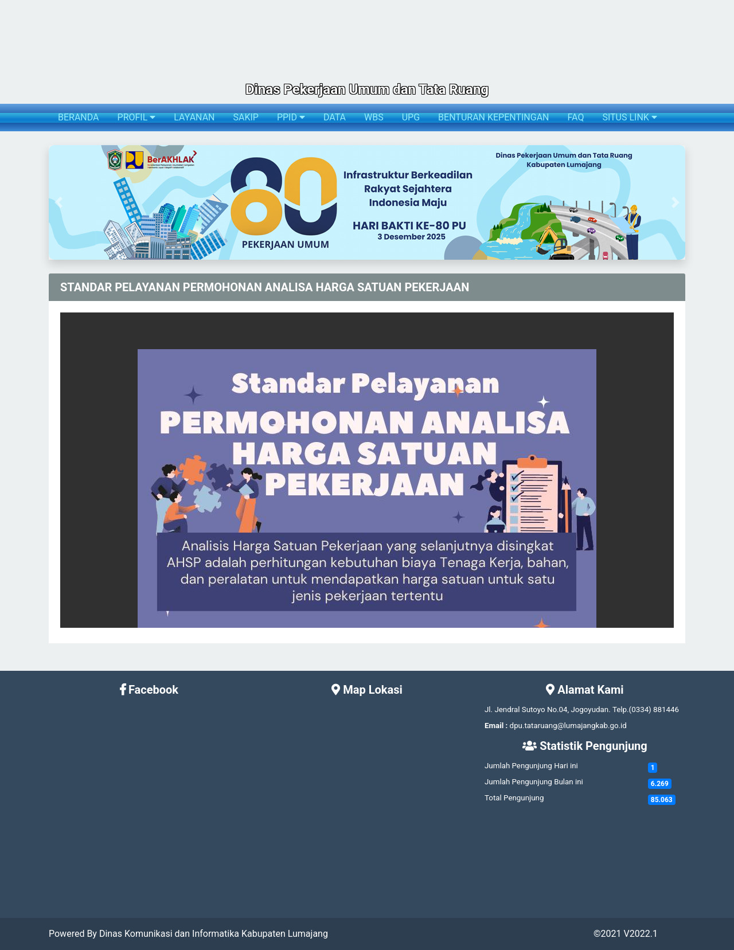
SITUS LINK (629, 117)
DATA (334, 117)
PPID (291, 117)
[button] (58, 202)
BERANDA (78, 117)
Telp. (620, 709)
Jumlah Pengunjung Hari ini (531, 765)
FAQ (576, 117)
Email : (496, 725)
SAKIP (245, 117)
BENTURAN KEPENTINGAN (493, 117)
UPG (411, 117)
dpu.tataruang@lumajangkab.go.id (568, 725)
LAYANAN (194, 117)
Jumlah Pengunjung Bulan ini (534, 781)
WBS (374, 117)
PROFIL (137, 117)
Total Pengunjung (514, 797)
